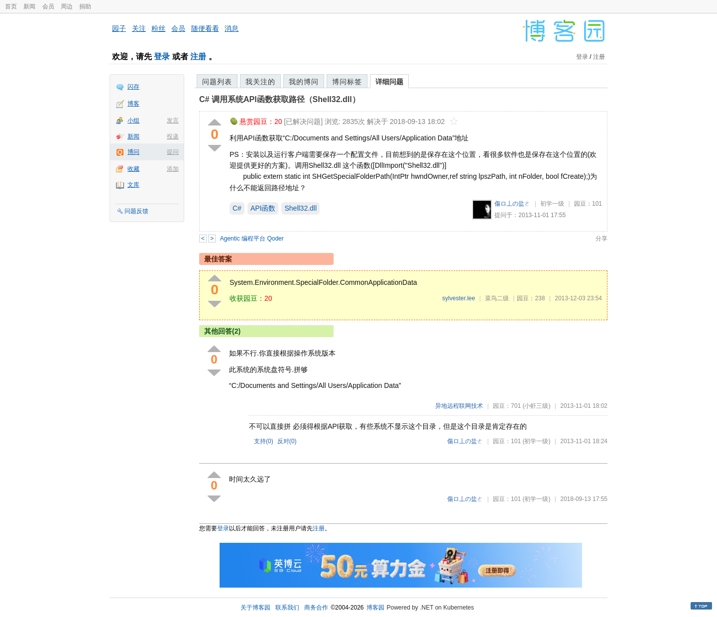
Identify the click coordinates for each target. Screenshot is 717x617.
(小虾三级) (536, 405)
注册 (198, 56)
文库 (133, 184)
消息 (232, 28)
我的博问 (304, 82)
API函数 (263, 208)
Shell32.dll (300, 208)
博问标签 (347, 82)
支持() (263, 441)
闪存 (133, 86)
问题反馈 (136, 211)
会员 (48, 6)
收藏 (133, 168)
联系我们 (287, 607)
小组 (133, 120)
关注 (139, 28)
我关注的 (260, 82)
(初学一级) (536, 441)
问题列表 (217, 82)
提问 (173, 151)
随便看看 (205, 28)
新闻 (29, 6)
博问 (133, 151)
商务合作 (316, 607)
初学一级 (552, 203)
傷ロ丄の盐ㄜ (512, 203)
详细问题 (389, 82)
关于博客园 (255, 607)
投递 (173, 136)
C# (237, 208)
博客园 (375, 607)
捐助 (85, 6)
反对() (287, 441)
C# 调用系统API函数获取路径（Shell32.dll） (279, 99)
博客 (133, 103)
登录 (162, 56)
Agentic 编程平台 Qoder (252, 238)
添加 (173, 168)
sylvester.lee (458, 298)
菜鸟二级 (497, 298)
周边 (67, 6)
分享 (601, 238)
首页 (11, 6)
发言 (173, 120)
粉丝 (158, 28)
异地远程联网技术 (459, 405)
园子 (119, 28)
